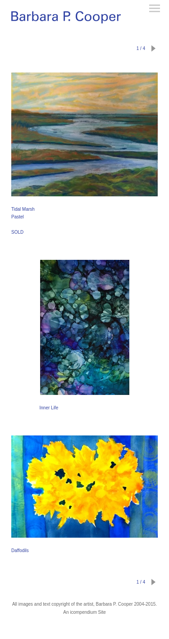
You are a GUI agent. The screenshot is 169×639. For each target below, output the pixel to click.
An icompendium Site (84, 612)
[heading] (66, 19)
